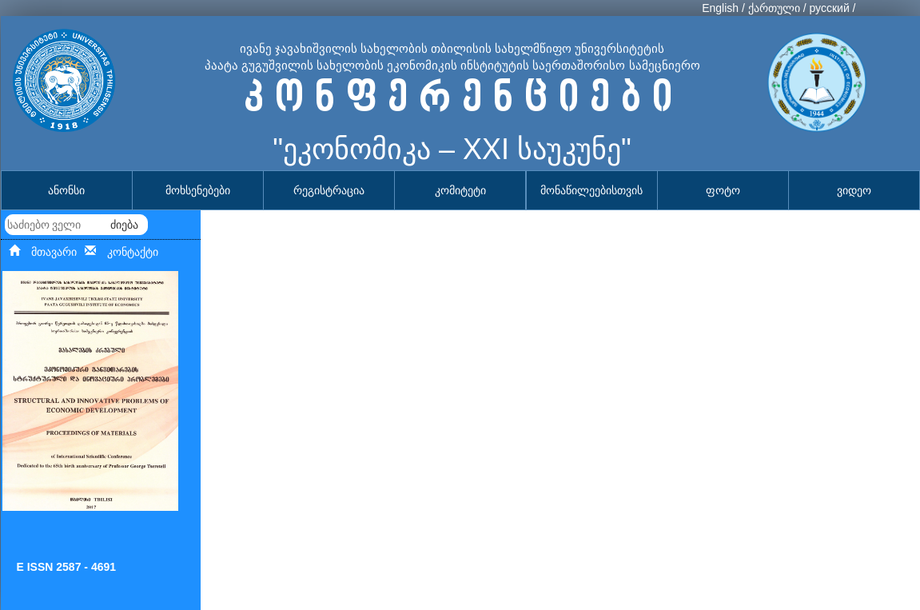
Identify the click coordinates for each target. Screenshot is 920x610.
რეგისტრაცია (328, 190)
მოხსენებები (197, 190)
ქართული (774, 8)
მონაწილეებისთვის (591, 190)
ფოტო (723, 190)
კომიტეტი (460, 190)
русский (829, 8)
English (720, 8)
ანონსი (66, 190)
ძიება (124, 224)
